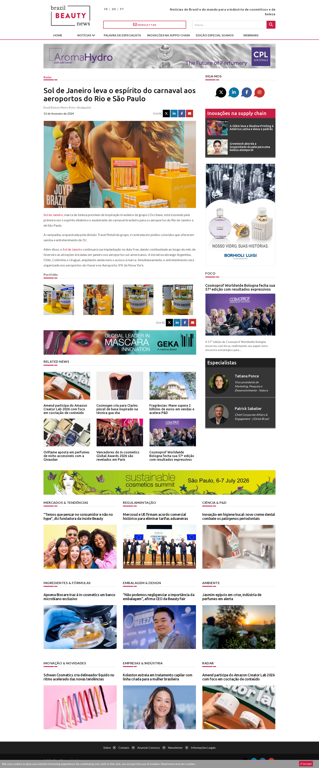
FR (106, 9)
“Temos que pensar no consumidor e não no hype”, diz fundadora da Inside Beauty (78, 516)
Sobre (107, 747)
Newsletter (144, 24)
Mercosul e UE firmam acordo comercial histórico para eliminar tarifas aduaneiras (155, 516)
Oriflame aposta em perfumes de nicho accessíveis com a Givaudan (67, 455)
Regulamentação (139, 502)
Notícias (84, 35)
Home (57, 35)
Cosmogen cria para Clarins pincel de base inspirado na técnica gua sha (117, 409)
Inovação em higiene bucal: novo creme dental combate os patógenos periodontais (238, 516)
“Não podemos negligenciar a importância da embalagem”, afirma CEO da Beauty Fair (158, 597)
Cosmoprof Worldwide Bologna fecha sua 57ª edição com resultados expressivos (171, 455)
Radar (48, 77)
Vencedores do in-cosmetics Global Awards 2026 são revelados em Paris (117, 455)
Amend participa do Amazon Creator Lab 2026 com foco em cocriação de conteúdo (65, 409)
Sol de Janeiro (53, 215)
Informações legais (203, 747)
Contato (123, 747)
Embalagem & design (142, 583)
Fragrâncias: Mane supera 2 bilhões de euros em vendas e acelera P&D (171, 409)
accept (306, 763)
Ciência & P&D (214, 502)
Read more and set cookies (178, 764)
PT (122, 9)
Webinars (250, 35)
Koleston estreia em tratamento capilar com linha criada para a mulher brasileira (157, 677)
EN (114, 9)
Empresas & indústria (143, 663)
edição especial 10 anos (215, 35)
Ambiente (211, 583)
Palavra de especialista (122, 35)
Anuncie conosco (148, 747)
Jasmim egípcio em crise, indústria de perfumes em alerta (231, 597)
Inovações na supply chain (168, 35)
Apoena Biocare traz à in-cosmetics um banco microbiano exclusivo (79, 597)
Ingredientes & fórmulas (67, 583)
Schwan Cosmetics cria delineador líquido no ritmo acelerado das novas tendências (79, 677)
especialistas (221, 362)
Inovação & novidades (65, 663)
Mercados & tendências (66, 502)
